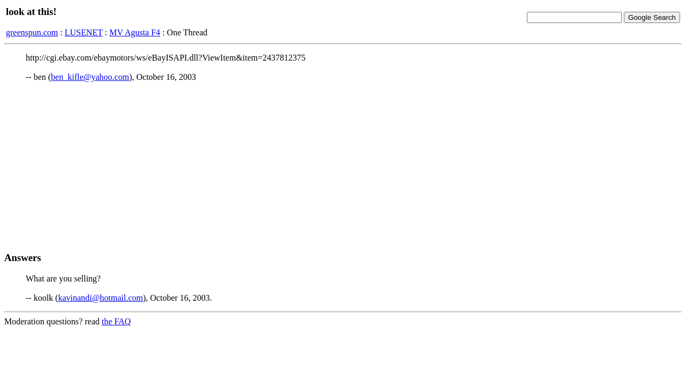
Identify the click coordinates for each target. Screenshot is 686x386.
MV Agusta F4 (134, 32)
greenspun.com (32, 32)
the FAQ (116, 321)
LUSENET (84, 32)
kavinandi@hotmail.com (100, 297)
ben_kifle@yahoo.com (90, 76)
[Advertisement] (343, 167)
